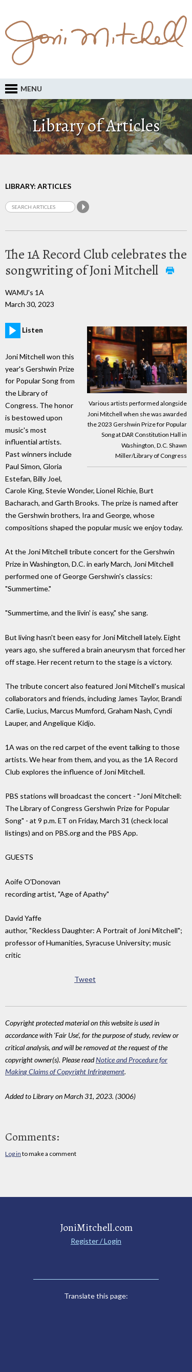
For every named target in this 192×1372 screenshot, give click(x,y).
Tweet (85, 979)
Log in (13, 1153)
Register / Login (96, 1240)
